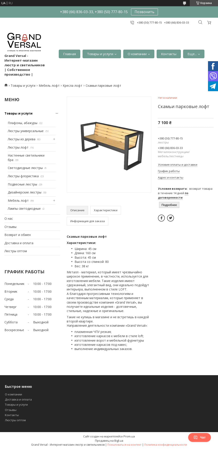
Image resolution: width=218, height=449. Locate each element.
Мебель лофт (49, 85)
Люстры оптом (15, 251)
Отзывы (10, 227)
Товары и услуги (100, 54)
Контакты (168, 54)
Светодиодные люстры (25, 168)
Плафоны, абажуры (22, 123)
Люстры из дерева (21, 139)
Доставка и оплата (18, 243)
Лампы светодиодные (24, 208)
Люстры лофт (18, 147)
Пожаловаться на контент (124, 445)
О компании (137, 54)
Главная (69, 54)
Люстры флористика (23, 176)
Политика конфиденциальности (165, 445)
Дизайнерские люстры (24, 192)
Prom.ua (129, 436)
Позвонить (144, 11)
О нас (8, 218)
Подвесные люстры (22, 184)
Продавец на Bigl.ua (109, 441)
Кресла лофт (72, 85)
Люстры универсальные (26, 131)
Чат (200, 437)
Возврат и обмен (17, 235)
